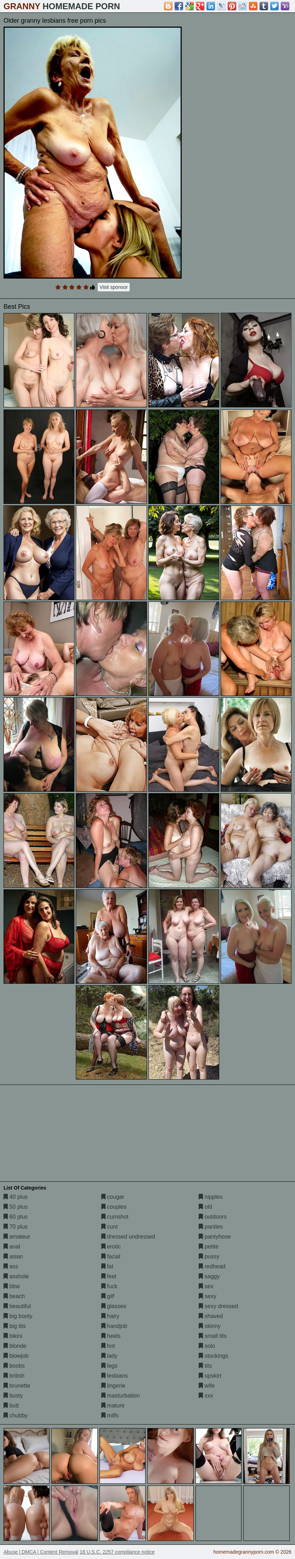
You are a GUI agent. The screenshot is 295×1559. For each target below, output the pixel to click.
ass (11, 1266)
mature (113, 1405)
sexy (207, 1296)
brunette (17, 1386)
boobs (14, 1366)
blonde (15, 1346)
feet (109, 1276)
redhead (212, 1266)
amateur (17, 1237)
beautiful (17, 1306)
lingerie (113, 1386)
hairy (110, 1316)
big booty (18, 1316)
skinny (210, 1326)
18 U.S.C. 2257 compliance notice (117, 1552)
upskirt (210, 1376)
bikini (13, 1336)
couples (114, 1207)
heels (111, 1336)
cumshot (115, 1217)
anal (12, 1247)
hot (108, 1346)
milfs (110, 1415)
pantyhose (215, 1237)
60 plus (16, 1217)
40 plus (16, 1197)
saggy (209, 1276)
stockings (213, 1356)
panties (211, 1227)
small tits (213, 1336)
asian (13, 1256)
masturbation (120, 1396)
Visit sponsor (114, 287)
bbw (12, 1286)
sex (206, 1286)
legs (109, 1366)
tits (205, 1366)
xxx (206, 1396)
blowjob (16, 1356)
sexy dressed (218, 1306)
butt (11, 1405)
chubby (16, 1415)
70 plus (16, 1227)
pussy (209, 1256)
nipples (210, 1197)
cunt (109, 1227)
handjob (114, 1326)
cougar (112, 1197)
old (205, 1207)
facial (110, 1256)
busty (13, 1396)
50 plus (16, 1207)
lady (109, 1356)
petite (209, 1247)
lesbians (114, 1376)
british (14, 1376)
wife (207, 1386)
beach (14, 1296)
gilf (107, 1296)
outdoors (213, 1217)
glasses (113, 1306)
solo (207, 1346)
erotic (111, 1247)
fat (107, 1266)
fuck (109, 1286)
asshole (16, 1276)
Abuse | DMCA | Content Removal (41, 1552)
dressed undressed (128, 1237)
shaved (211, 1316)
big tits (15, 1326)
